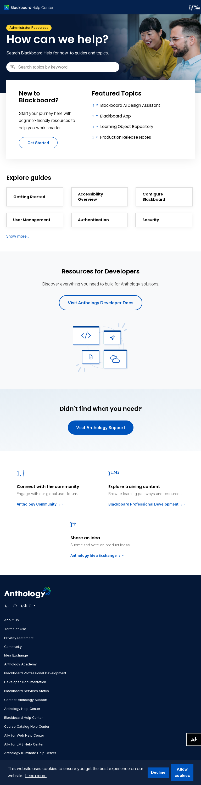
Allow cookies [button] (182, 772)
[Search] (62, 67)
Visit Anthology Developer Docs (100, 302)
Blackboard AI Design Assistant (130, 105)
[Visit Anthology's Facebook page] (6, 605)
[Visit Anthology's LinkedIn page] (23, 605)
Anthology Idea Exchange (96, 555)
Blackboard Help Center (23, 718)
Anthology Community (39, 504)
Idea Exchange (16, 655)
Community (13, 647)
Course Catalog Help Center (26, 726)
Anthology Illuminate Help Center (30, 753)
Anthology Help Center (22, 709)
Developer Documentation (25, 682)
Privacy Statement (19, 638)
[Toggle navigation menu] (193, 7)
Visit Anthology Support (100, 427)
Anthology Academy (20, 664)
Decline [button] (158, 772)
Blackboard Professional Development (146, 504)
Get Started (38, 143)
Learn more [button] (36, 775)
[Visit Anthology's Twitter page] (15, 605)
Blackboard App (115, 116)
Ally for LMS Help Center (24, 744)
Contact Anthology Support (25, 700)
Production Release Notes (125, 137)
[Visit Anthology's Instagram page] (32, 605)
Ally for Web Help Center (24, 735)
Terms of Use (15, 629)
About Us (11, 620)
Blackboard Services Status (26, 691)
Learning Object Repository (126, 126)
